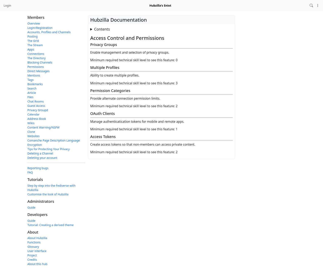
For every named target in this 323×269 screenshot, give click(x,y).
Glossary (33, 247)
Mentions (33, 75)
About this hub (37, 264)
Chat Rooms (35, 101)
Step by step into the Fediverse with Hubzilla (51, 188)
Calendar (33, 114)
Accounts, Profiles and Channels (49, 32)
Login (7, 5)
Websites (33, 136)
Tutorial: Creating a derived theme (50, 225)
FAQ (30, 172)
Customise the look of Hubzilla (47, 194)
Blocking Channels (39, 62)
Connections (35, 54)
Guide (31, 207)
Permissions (35, 67)
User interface (37, 251)
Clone (31, 132)
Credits (32, 260)
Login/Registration (40, 28)
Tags (30, 80)
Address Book (36, 119)
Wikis (30, 123)
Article (31, 93)
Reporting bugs (37, 168)
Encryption (34, 145)
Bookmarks (35, 84)
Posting (32, 36)
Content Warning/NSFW (43, 127)
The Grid (33, 41)
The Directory (36, 58)
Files (30, 97)
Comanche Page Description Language (53, 140)
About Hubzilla (37, 238)
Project (32, 255)
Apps (30, 49)
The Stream (35, 45)
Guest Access (36, 106)
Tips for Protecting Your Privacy (48, 149)
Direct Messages (38, 71)
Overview (33, 23)
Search (31, 88)
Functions (34, 242)
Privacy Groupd (37, 110)
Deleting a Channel (40, 153)
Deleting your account (42, 158)
